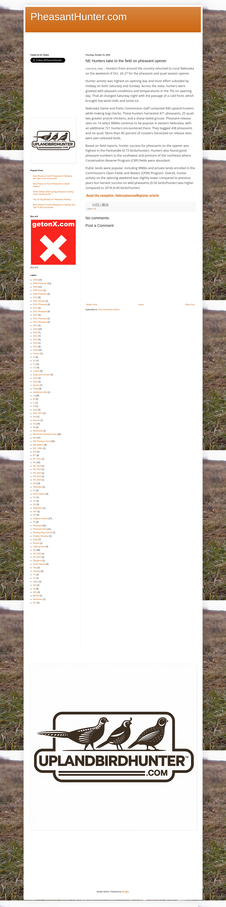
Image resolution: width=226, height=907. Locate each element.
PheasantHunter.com (78, 16)
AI (34, 357)
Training (36, 571)
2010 (35, 297)
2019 (35, 329)
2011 (35, 308)
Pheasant (37, 525)
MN (34, 438)
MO (34, 452)
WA (34, 585)
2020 (35, 332)
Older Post (190, 304)
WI (34, 589)
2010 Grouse (39, 301)
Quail (35, 539)
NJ (34, 490)
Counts (36, 371)
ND (34, 462)
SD (34, 550)
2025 (35, 350)
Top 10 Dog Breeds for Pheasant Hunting (52, 199)
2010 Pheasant (40, 304)
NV (34, 497)
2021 (35, 336)
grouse (36, 385)
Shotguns (37, 560)
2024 (35, 346)
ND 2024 (37, 476)
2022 (35, 339)
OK (34, 504)
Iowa (35, 410)
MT (34, 455)
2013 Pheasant (40, 322)
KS (34, 424)
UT (34, 578)
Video (35, 582)
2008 (35, 280)
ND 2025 (37, 480)
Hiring (35, 388)
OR (34, 515)
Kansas (36, 420)
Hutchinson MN (40, 392)
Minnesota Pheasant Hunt (45, 434)
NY (34, 501)
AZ (34, 360)
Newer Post (91, 304)
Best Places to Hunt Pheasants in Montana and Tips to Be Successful (52, 177)
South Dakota (39, 564)
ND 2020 (37, 466)
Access (36, 353)
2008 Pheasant (40, 283)
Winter (36, 595)
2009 (35, 287)
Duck (35, 378)
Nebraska (37, 487)
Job (34, 416)
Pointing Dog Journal (42, 532)
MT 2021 (37, 459)
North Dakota (39, 494)
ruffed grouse (39, 546)
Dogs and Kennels (41, 374)
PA (34, 522)
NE (94, 209)
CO (34, 367)
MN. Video (38, 448)
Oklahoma (38, 508)
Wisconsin (38, 599)
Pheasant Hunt (40, 529)
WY (34, 603)
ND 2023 (37, 473)
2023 (35, 343)
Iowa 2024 (38, 413)
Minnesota (38, 431)
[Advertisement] (93, 40)
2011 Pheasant (40, 311)
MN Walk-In (38, 445)
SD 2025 (37, 557)
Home (141, 304)
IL (34, 403)
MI (34, 427)
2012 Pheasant (40, 318)
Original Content (40, 518)
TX (34, 574)
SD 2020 (37, 553)
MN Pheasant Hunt (41, 441)
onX (35, 511)
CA (34, 364)
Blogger (125, 891)
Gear (35, 382)
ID (34, 399)
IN (34, 406)
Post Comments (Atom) (109, 309)
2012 (35, 315)
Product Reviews (41, 536)
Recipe (36, 543)
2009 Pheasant (40, 294)
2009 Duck (38, 290)
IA (34, 395)
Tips (35, 567)
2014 (35, 325)
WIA (35, 592)
